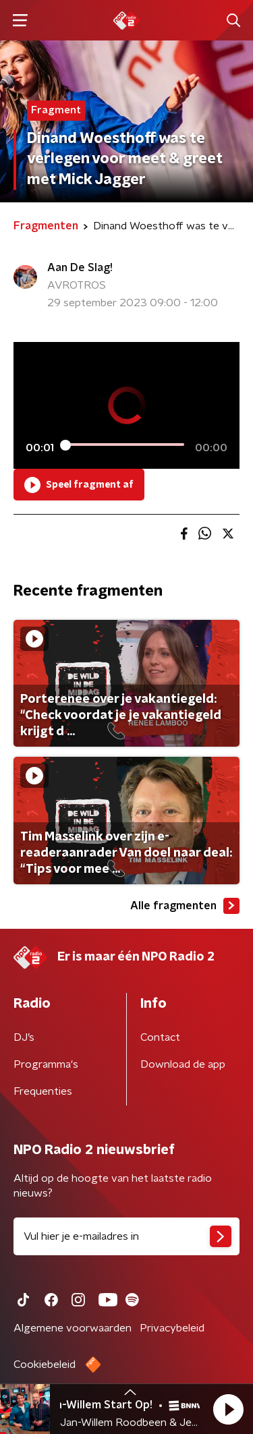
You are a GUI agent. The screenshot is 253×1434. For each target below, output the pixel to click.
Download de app (182, 1064)
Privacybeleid (172, 1328)
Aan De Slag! (80, 267)
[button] (228, 1409)
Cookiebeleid (44, 1364)
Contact (160, 1037)
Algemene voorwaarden (72, 1328)
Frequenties (42, 1091)
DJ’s (23, 1037)
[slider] (124, 444)
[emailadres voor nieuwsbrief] (126, 1236)
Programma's (45, 1064)
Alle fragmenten (185, 906)
